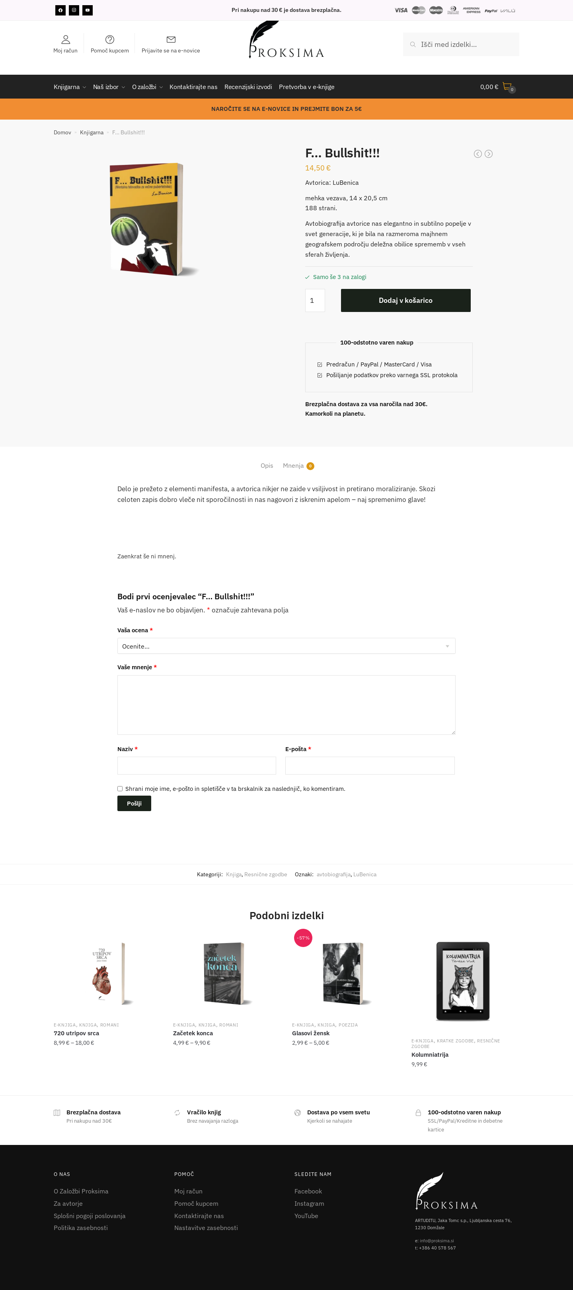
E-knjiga (65, 1025)
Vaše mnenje (137, 667)
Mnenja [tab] (293, 465)
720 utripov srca (76, 1033)
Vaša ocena (135, 630)
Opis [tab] (267, 465)
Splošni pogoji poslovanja (90, 1216)
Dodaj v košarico (406, 300)
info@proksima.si (437, 1241)
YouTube (306, 1216)
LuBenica (364, 874)
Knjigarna (91, 132)
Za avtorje (68, 1203)
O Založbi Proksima (81, 1191)
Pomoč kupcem (196, 1203)
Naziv (127, 749)
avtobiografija (334, 874)
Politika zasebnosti (81, 1228)
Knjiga (234, 874)
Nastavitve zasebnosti (206, 1228)
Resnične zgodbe (265, 874)
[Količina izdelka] (315, 300)
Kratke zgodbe (455, 1041)
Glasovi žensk (310, 1033)
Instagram (309, 1203)
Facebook (308, 1191)
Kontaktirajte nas (199, 1216)
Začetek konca (193, 1033)
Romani (109, 1025)
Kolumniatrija (429, 1054)
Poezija (348, 1025)
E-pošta (298, 749)
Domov (62, 132)
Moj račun (188, 1191)
